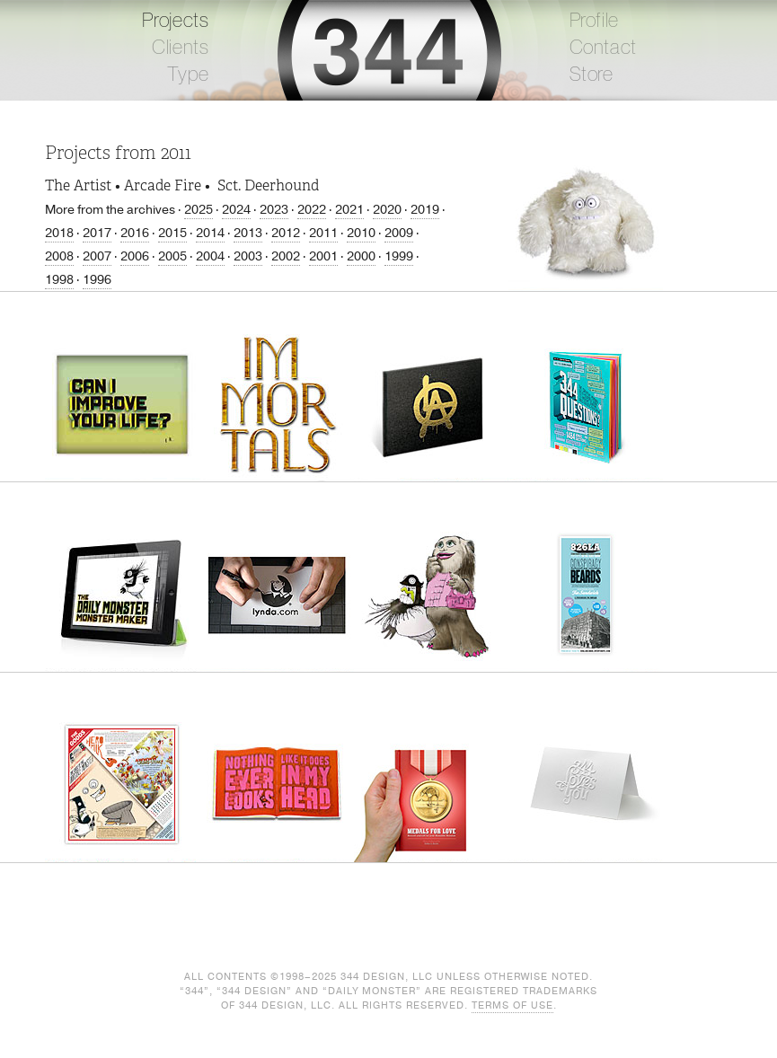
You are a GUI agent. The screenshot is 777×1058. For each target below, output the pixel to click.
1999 (398, 256)
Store (592, 74)
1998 (59, 279)
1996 (97, 279)
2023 (274, 209)
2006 (134, 256)
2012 (285, 233)
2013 (248, 233)
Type (188, 74)
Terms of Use (512, 1005)
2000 (361, 256)
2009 (398, 233)
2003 (248, 256)
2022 (311, 209)
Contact (604, 47)
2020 (387, 209)
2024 (236, 209)
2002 (285, 256)
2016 (134, 233)
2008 (59, 256)
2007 (97, 256)
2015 (172, 233)
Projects (175, 21)
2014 (210, 233)
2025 (198, 209)
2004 (210, 256)
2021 (349, 209)
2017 (97, 233)
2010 (361, 233)
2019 (425, 209)
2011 (323, 233)
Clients (180, 47)
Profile (595, 21)
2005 (172, 256)
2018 (59, 233)
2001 (323, 256)
